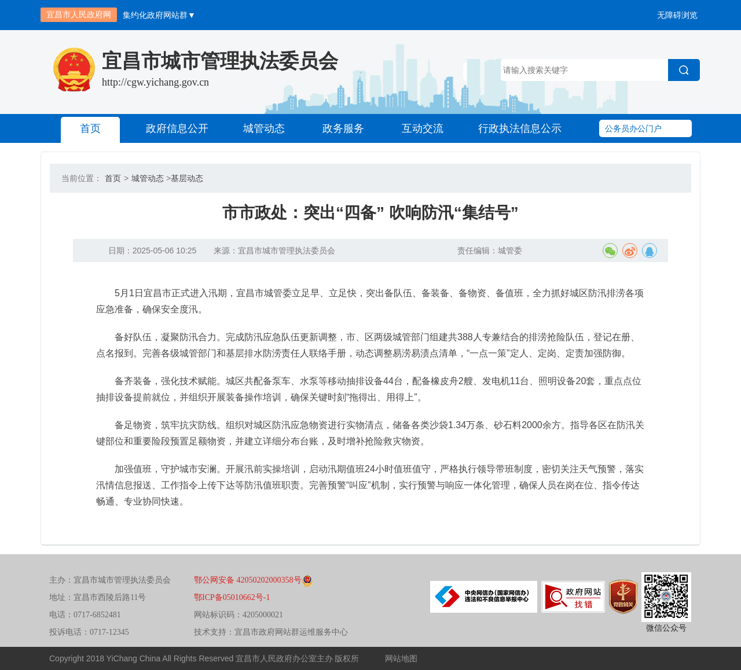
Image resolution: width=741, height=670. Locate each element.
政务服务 (343, 128)
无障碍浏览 (677, 15)
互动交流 (422, 128)
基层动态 (187, 178)
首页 (90, 128)
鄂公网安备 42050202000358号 (253, 580)
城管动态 (264, 128)
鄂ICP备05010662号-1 (232, 597)
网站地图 (401, 658)
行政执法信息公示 (520, 128)
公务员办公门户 (633, 128)
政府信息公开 (177, 128)
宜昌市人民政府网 (78, 14)
